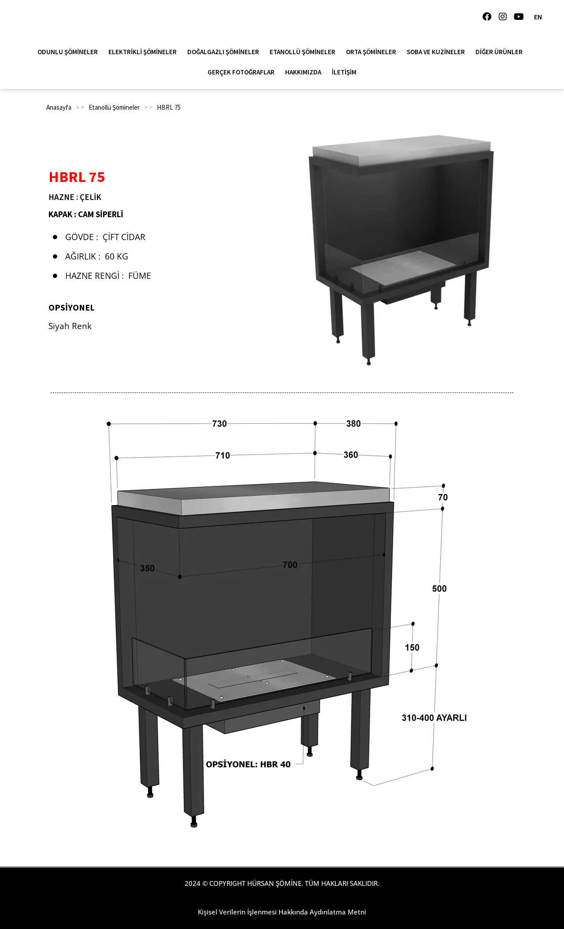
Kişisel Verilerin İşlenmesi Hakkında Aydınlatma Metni (282, 911)
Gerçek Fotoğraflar (243, 72)
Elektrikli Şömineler (144, 52)
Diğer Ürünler (501, 52)
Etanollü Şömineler (305, 52)
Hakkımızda (305, 72)
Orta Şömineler (373, 52)
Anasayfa (58, 107)
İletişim (344, 72)
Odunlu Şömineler (69, 52)
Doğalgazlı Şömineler (225, 52)
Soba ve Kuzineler (438, 52)
